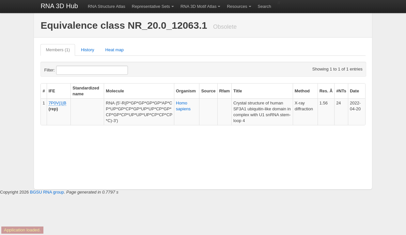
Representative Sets (151, 6)
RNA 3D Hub (59, 5)
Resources (237, 6)
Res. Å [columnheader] (326, 90)
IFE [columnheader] (52, 90)
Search (264, 6)
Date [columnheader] (354, 90)
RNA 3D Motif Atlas (198, 6)
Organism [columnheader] (186, 90)
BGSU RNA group (47, 192)
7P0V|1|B (57, 103)
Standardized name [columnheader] (85, 91)
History (87, 49)
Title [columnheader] (237, 90)
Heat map (114, 49)
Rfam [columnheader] (224, 90)
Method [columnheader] (302, 90)
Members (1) (58, 49)
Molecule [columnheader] (115, 90)
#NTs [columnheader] (341, 90)
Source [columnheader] (208, 90)
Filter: (65, 70)
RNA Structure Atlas (106, 6)
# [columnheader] (43, 90)
